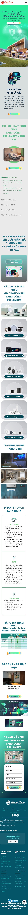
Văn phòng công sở (20, 886)
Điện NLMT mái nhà (19, 876)
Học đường (18, 878)
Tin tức (2, 858)
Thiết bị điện (4, 886)
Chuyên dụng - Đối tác (20, 860)
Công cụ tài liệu (19, 862)
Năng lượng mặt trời (6, 883)
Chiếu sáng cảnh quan (20, 881)
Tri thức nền (18, 865)
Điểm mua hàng (5, 863)
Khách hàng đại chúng (20, 857)
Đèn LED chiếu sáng (6, 876)
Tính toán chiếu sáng (20, 867)
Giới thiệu (3, 856)
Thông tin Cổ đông (5, 861)
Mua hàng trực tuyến (6, 866)
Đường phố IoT (18, 883)
